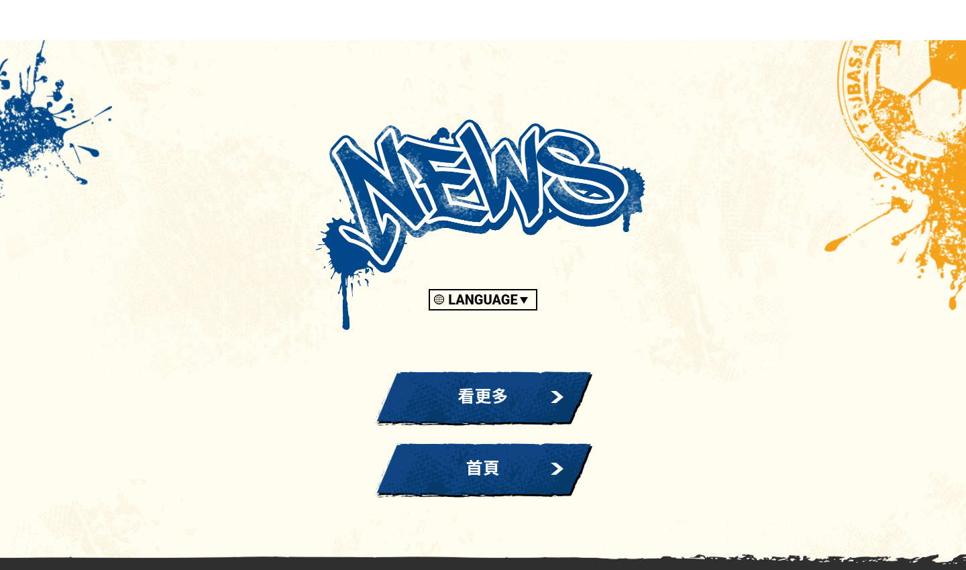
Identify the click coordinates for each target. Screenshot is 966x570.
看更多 (483, 396)
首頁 (483, 468)
